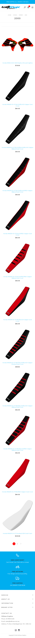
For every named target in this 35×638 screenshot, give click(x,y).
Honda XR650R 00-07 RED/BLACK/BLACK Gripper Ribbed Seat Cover (17, 406)
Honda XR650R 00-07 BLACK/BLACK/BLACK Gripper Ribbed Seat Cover (17, 148)
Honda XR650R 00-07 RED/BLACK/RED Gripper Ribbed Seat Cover (17, 449)
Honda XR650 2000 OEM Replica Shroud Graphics (18, 63)
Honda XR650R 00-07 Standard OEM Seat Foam (17, 533)
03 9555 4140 (10, 619)
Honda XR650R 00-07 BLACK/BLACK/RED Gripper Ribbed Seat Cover (17, 191)
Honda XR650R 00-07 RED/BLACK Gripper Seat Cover (17, 320)
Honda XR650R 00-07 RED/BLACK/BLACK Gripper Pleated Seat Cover (17, 363)
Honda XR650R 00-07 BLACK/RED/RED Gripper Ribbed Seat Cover (17, 277)
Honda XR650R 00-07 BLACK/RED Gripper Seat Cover (17, 234)
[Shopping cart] (28, 7)
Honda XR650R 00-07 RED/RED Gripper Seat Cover (17, 492)
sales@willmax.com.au (12, 621)
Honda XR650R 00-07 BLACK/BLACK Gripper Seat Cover (17, 105)
